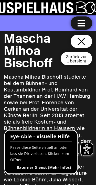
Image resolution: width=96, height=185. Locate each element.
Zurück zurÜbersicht (76, 59)
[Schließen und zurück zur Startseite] (81, 41)
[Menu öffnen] (81, 23)
